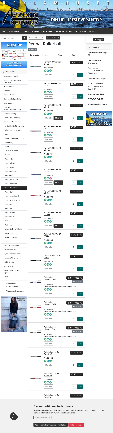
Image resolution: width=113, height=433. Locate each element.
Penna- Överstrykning (12, 200)
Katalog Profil (80, 31)
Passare (7, 155)
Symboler (32, 50)
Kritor (7, 147)
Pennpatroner (10, 213)
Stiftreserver (9, 233)
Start (4, 31)
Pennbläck (8, 204)
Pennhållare (9, 208)
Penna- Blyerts (10, 163)
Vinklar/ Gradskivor (12, 237)
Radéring (8, 221)
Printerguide (46, 31)
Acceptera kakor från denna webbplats (50, 425)
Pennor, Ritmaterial (36, 38)
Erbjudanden (14, 31)
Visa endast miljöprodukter (12, 284)
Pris (73, 55)
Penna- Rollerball (11, 188)
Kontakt (35, 31)
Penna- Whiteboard (12, 196)
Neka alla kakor (76, 425)
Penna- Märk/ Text (11, 180)
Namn (46, 55)
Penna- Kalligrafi (10, 171)
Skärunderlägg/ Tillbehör (14, 229)
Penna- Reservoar (11, 184)
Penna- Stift (9, 192)
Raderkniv (8, 225)
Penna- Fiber (9, 167)
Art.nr (60, 55)
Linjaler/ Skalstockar (12, 151)
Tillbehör (58, 118)
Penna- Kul (9, 175)
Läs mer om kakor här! (42, 418)
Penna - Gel (9, 159)
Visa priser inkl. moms (15, 291)
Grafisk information (63, 31)
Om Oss (26, 31)
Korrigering (9, 142)
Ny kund (92, 31)
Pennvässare (9, 217)
